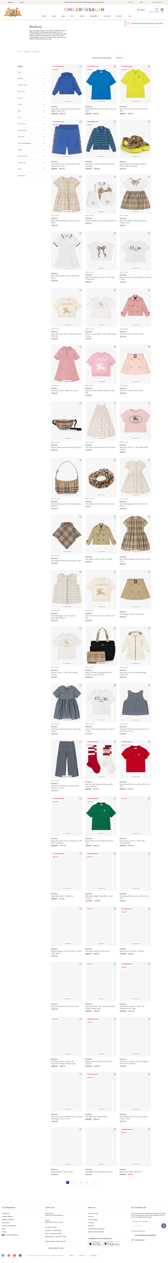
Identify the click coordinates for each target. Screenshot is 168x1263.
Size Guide (5, 1223)
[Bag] (162, 10)
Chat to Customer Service (54, 1214)
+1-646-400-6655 (55, 1234)
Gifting (4, 1232)
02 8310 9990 (56, 1230)
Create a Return (7, 1216)
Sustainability (93, 1220)
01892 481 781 (60, 1241)
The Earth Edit (138, 1240)
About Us (91, 1216)
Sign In (20, 2)
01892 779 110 (52, 1227)
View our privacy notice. (138, 1231)
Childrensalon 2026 (43, 1255)
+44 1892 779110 (60, 1237)
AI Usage (93, 1255)
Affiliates (91, 1226)
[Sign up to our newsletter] (163, 1225)
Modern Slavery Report (96, 1232)
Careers (91, 1223)
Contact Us (6, 1213)
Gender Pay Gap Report (96, 1229)
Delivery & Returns (8, 1220)
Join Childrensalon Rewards (143, 1235)
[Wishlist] (156, 10)
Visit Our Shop (93, 1213)
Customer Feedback (9, 1226)
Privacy (82, 1255)
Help (3, 1229)
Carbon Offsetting (10, 1235)
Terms (71, 1255)
